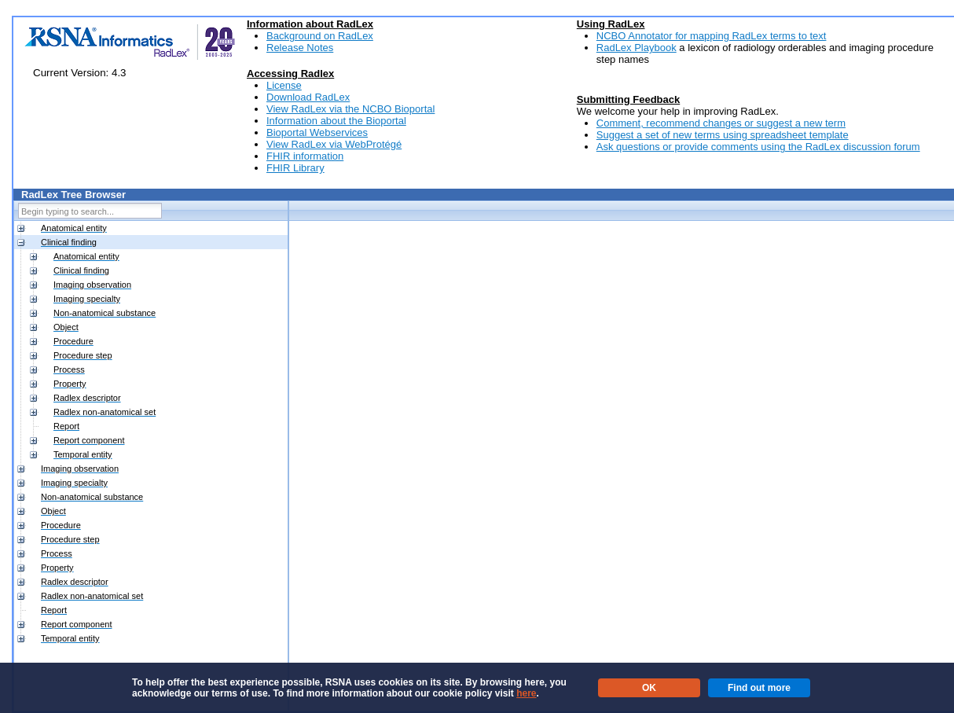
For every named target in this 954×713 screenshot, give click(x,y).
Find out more (759, 687)
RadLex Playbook (636, 47)
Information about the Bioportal (336, 121)
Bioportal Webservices (317, 132)
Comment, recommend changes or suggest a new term (721, 123)
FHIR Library (295, 168)
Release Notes (299, 47)
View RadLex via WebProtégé (334, 144)
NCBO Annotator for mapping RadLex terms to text (711, 36)
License (284, 85)
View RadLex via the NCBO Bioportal (350, 109)
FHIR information (304, 156)
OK (649, 687)
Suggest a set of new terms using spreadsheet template (722, 135)
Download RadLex (308, 97)
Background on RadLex (319, 36)
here (526, 693)
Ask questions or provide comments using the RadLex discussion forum (758, 147)
